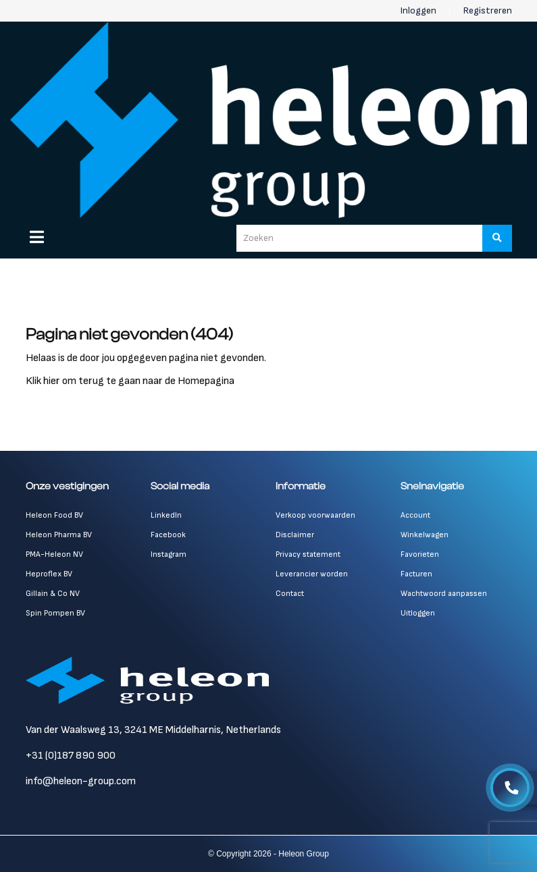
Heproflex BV (49, 574)
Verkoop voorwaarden (315, 515)
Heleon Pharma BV (59, 535)
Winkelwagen (425, 535)
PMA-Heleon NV (54, 554)
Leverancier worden (312, 574)
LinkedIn (166, 515)
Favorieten (420, 554)
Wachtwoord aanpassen (444, 594)
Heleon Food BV (54, 515)
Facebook (168, 535)
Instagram (168, 554)
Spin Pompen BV (55, 613)
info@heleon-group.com (81, 781)
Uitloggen (418, 613)
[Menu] (37, 237)
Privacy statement (308, 554)
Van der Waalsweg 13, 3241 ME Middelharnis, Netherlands (153, 730)
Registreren (487, 10)
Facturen (416, 574)
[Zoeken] (497, 238)
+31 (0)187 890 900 (71, 755)
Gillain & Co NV (53, 594)
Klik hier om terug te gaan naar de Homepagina (130, 381)
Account (415, 515)
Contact (290, 594)
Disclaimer (295, 535)
